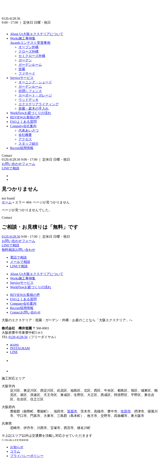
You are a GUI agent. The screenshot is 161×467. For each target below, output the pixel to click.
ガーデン (25, 60)
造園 (21, 69)
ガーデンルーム (30, 64)
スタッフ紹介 (28, 143)
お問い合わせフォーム (18, 164)
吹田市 (126, 411)
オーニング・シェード (35, 82)
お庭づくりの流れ (30, 113)
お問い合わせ (25, 312)
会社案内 (23, 126)
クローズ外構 (28, 51)
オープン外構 (28, 47)
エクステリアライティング (38, 104)
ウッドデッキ (28, 100)
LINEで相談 (10, 168)
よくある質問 (23, 121)
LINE (14, 352)
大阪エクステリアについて (36, 34)
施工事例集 (22, 38)
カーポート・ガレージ (35, 95)
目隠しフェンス (30, 91)
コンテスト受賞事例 (30, 42)
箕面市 (72, 411)
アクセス (25, 139)
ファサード (26, 73)
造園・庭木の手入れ (33, 108)
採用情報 (21, 148)
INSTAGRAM (20, 348)
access (14, 344)
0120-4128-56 (18, 337)
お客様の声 (25, 117)
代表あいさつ (28, 130)
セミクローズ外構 (31, 56)
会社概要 (25, 135)
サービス (22, 78)
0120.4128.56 (11, 236)
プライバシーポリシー (27, 456)
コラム (15, 451)
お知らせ (16, 447)
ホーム (7, 202)
